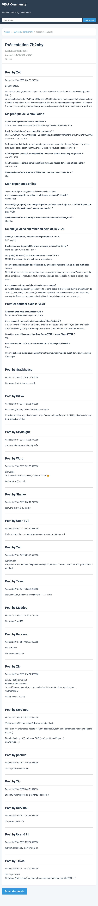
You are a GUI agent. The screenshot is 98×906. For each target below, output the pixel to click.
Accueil (5, 12)
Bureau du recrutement (23, 32)
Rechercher (89, 20)
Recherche (26, 12)
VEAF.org (15, 12)
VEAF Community (14, 4)
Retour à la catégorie (14, 891)
